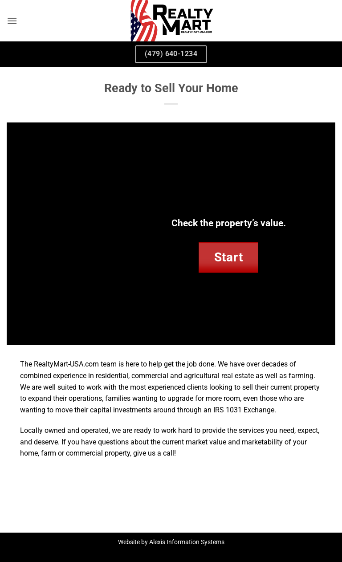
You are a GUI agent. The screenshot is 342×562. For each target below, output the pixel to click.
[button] (12, 21)
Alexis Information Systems (186, 542)
